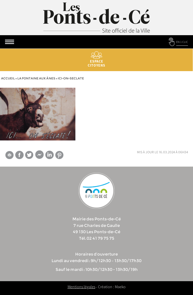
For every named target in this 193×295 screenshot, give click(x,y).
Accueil (8, 78)
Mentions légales (81, 286)
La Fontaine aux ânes (36, 78)
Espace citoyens (96, 59)
